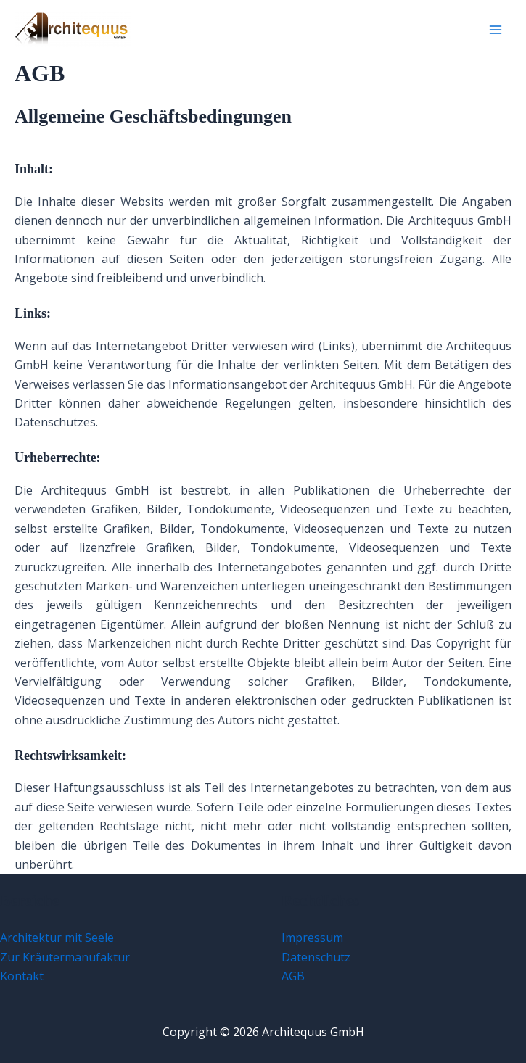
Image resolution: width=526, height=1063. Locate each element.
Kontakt (22, 976)
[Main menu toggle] (495, 30)
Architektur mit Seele (57, 938)
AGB (293, 976)
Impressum (312, 938)
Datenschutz (316, 957)
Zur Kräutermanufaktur (65, 957)
